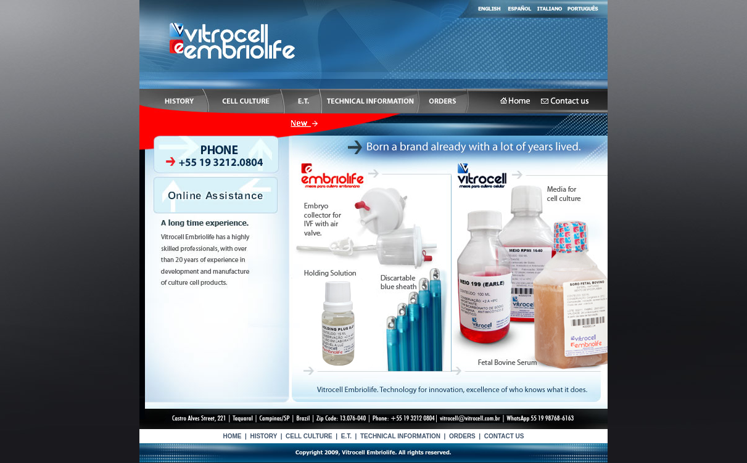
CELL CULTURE (309, 436)
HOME (232, 436)
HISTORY (263, 436)
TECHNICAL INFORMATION (400, 436)
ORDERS (462, 436)
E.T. (346, 436)
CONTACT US (504, 436)
